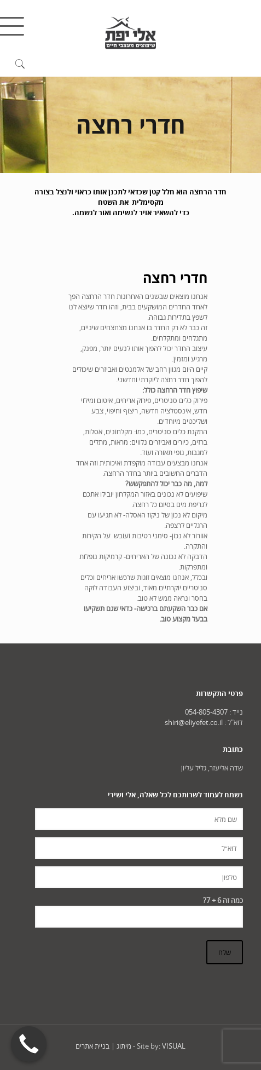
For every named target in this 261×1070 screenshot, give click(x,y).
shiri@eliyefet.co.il (194, 722)
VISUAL (173, 1046)
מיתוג (124, 1046)
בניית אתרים (92, 1046)
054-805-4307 (206, 712)
